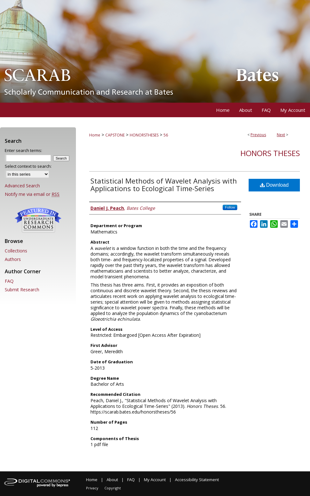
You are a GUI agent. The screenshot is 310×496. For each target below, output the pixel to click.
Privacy (92, 488)
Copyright (112, 488)
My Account (155, 479)
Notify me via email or (32, 194)
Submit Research (22, 290)
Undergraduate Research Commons (38, 220)
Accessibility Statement (197, 479)
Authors (13, 259)
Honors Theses (270, 153)
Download (274, 185)
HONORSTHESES (144, 135)
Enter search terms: (23, 150)
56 (166, 135)
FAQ (9, 281)
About (112, 479)
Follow (230, 207)
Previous (258, 134)
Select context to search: (28, 166)
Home (94, 135)
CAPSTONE (115, 135)
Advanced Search (22, 186)
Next (281, 134)
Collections (16, 251)
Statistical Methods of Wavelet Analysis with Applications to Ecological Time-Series (163, 184)
